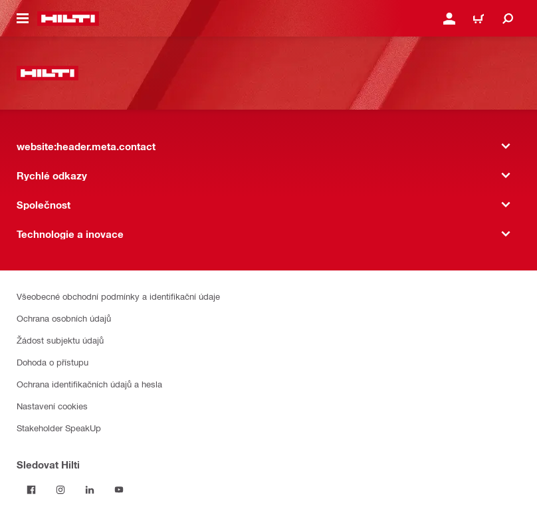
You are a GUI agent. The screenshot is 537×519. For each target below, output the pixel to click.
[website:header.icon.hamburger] (22, 18)
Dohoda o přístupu (52, 362)
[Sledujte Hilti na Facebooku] (31, 489)
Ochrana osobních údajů (64, 318)
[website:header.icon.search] (507, 18)
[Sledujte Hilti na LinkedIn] (89, 489)
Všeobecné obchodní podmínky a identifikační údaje (118, 296)
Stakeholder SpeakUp (59, 428)
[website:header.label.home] (68, 18)
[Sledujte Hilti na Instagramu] (60, 489)
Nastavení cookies (52, 406)
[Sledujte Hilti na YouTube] (119, 489)
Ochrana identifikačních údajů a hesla (89, 384)
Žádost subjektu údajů (60, 340)
